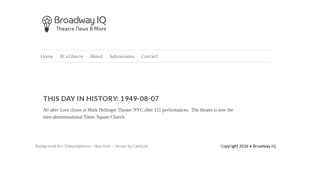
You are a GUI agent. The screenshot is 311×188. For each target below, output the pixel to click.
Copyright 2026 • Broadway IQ (248, 146)
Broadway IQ (80, 20)
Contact (149, 56)
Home (47, 56)
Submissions (122, 56)
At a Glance (71, 56)
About (96, 56)
